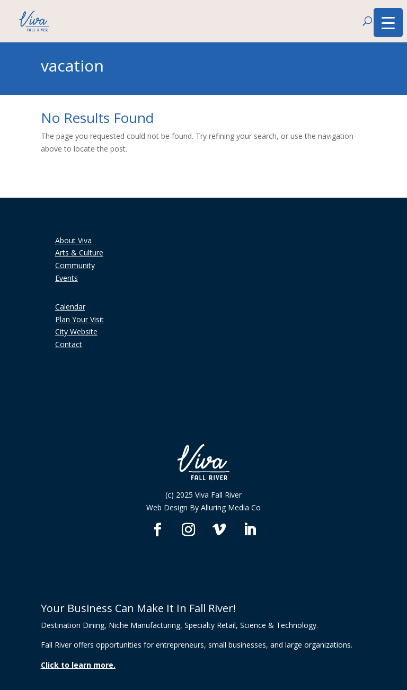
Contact (68, 344)
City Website (76, 331)
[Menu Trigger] (388, 22)
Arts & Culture (79, 252)
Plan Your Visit (79, 319)
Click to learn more (77, 665)
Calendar (70, 307)
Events (66, 278)
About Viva (73, 240)
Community (75, 265)
